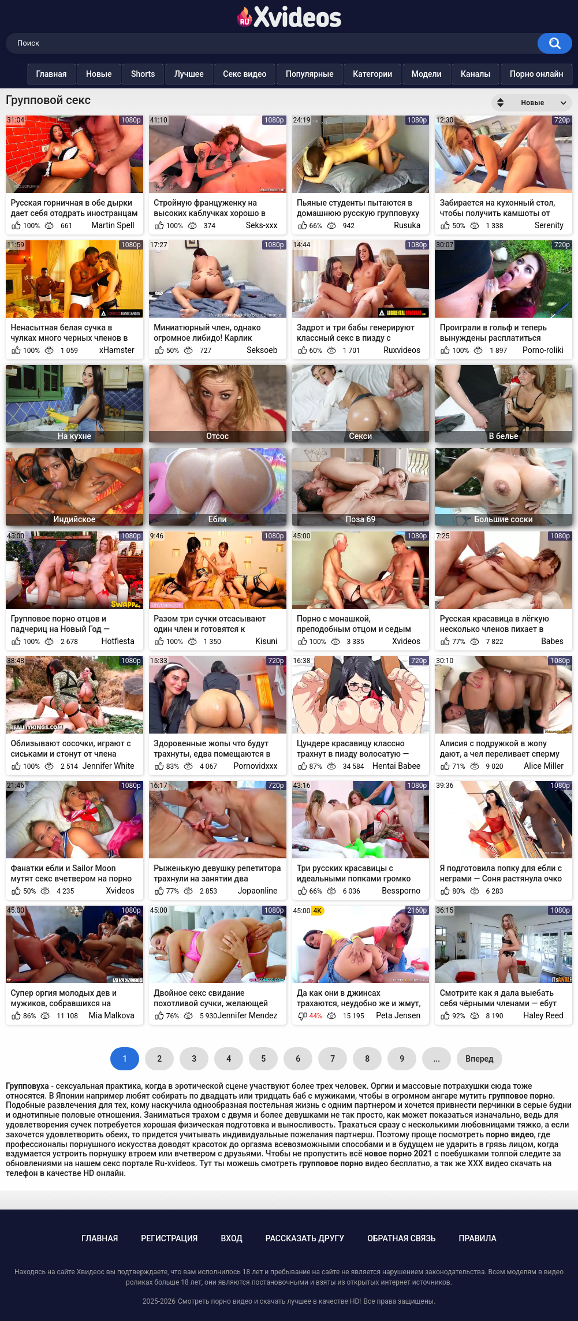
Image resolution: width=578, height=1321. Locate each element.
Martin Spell (113, 225)
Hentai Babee (396, 766)
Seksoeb (262, 350)
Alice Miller (544, 766)
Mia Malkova (112, 1015)
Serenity (549, 225)
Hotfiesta (118, 641)
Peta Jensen (398, 1015)
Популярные (311, 74)
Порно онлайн (538, 74)
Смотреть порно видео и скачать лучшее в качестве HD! (269, 1301)
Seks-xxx (262, 225)
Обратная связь (401, 1238)
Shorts (144, 74)
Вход (231, 1238)
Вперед (479, 1058)
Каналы (477, 74)
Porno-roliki (543, 350)
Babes (552, 641)
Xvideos (406, 641)
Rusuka (407, 225)
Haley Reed (543, 1015)
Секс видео (246, 74)
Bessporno (401, 890)
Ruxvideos (401, 350)
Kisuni (266, 641)
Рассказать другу (305, 1238)
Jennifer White (109, 766)
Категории (374, 74)
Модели (428, 74)
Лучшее (190, 74)
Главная (53, 74)
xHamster (117, 350)
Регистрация (169, 1238)
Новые (100, 74)
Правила (478, 1238)
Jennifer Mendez (247, 1015)
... (436, 1058)
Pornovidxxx (255, 766)
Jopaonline (258, 890)
